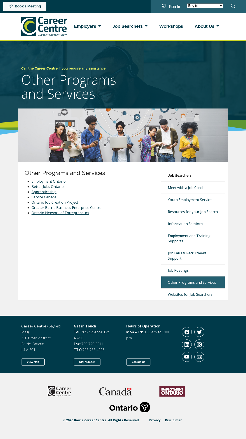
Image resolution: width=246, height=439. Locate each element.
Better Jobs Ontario (48, 186)
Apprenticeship (44, 191)
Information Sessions (185, 223)
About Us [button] (205, 26)
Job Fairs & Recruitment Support (187, 256)
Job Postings (178, 270)
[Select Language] (205, 5)
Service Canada (44, 197)
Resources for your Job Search (193, 211)
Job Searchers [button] (128, 26)
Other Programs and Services (192, 282)
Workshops (171, 26)
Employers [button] (85, 26)
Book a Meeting (25, 6)
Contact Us (138, 362)
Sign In (170, 6)
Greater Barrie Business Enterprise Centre (66, 207)
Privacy (155, 420)
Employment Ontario (49, 181)
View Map (33, 362)
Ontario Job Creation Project (55, 202)
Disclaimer (173, 420)
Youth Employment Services (190, 199)
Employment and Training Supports (189, 238)
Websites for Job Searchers (190, 294)
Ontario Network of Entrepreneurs (60, 212)
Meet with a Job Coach (186, 187)
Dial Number (87, 362)
